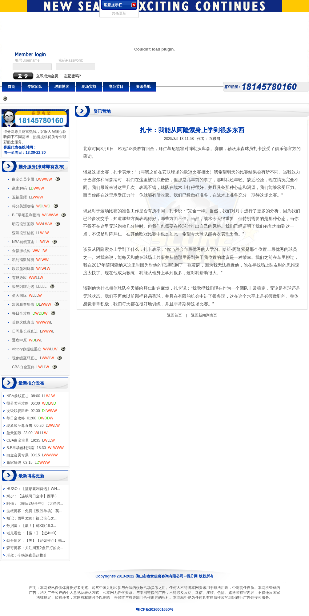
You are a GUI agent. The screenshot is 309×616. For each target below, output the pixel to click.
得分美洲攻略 (23, 206)
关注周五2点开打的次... (44, 548)
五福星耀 (19, 197)
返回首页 (174, 315)
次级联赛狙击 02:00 (31, 411)
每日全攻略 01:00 (29, 418)
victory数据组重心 (26, 349)
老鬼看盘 (13, 533)
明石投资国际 (23, 224)
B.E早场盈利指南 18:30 (35, 448)
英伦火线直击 (23, 322)
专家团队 (34, 86)
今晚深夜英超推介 (32, 555)
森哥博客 (13, 548)
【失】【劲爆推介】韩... (45, 540)
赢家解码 (19, 188)
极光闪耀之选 (23, 286)
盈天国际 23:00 (26, 433)
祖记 (10, 518)
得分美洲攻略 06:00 (31, 403)
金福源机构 (21, 251)
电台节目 (116, 86)
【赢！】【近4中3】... (43, 533)
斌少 (10, 496)
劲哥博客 (13, 540)
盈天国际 (19, 295)
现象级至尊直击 (25, 358)
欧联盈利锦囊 (23, 269)
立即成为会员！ (49, 76)
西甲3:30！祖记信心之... (37, 518)
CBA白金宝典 (23, 367)
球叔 (10, 555)
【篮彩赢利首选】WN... (40, 489)
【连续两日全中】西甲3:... (39, 496)
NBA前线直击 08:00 (30, 396)
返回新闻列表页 (204, 315)
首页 (11, 86)
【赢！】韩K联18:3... (38, 526)
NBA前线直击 (23, 242)
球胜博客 (61, 86)
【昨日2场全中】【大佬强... (40, 503)
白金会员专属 (23, 179)
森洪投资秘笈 (23, 233)
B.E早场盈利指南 (26, 215)
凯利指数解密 (23, 260)
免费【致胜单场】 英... (43, 511)
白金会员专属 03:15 (32, 455)
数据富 (12, 526)
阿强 (10, 503)
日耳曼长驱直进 (25, 331)
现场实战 (89, 86)
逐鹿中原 (19, 340)
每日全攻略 (21, 313)
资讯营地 (143, 86)
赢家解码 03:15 (28, 462)
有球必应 (19, 277)
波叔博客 (13, 511)
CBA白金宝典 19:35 (30, 440)
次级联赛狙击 (23, 304)
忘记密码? (72, 76)
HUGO (12, 489)
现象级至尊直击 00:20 (33, 425)
